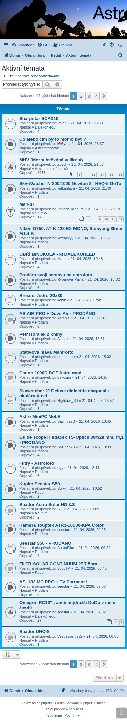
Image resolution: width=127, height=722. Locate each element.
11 (113, 219)
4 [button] (96, 96)
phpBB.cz (76, 709)
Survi (61, 488)
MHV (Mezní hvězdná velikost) (51, 159)
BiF (60, 509)
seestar (63, 530)
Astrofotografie (47, 148)
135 (110, 174)
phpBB (46, 703)
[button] (104, 96)
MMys (62, 144)
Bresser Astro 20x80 (40, 295)
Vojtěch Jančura (70, 209)
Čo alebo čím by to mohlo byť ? (52, 139)
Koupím (41, 492)
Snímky (41, 213)
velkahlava (66, 188)
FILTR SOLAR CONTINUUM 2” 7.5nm (58, 563)
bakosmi (64, 377)
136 (119, 174)
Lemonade (66, 357)
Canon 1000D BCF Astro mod (50, 372)
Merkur (26, 204)
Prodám (41, 192)
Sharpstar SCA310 (38, 118)
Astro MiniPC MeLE (40, 416)
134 (101, 174)
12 (120, 219)
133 (92, 174)
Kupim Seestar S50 (39, 483)
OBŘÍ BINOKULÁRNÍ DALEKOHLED (57, 254)
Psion (62, 123)
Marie (62, 259)
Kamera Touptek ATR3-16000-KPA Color (61, 525)
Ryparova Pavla (70, 279)
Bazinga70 (66, 421)
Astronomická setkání (52, 169)
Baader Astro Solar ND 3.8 (47, 504)
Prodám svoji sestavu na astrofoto (55, 274)
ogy (60, 468)
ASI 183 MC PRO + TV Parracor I (53, 581)
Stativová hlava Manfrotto (46, 352)
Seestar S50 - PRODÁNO (45, 543)
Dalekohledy (45, 127)
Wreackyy (65, 238)
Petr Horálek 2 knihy (40, 334)
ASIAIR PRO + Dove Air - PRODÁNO (57, 313)
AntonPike (65, 548)
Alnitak (62, 339)
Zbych (62, 164)
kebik (61, 300)
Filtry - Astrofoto (36, 463)
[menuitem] (23, 45)
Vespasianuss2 (69, 636)
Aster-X (63, 318)
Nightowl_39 (67, 400)
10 (106, 219)
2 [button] (81, 96)
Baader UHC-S (34, 631)
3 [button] (88, 96)
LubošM (63, 568)
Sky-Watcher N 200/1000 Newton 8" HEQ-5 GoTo (70, 183)
